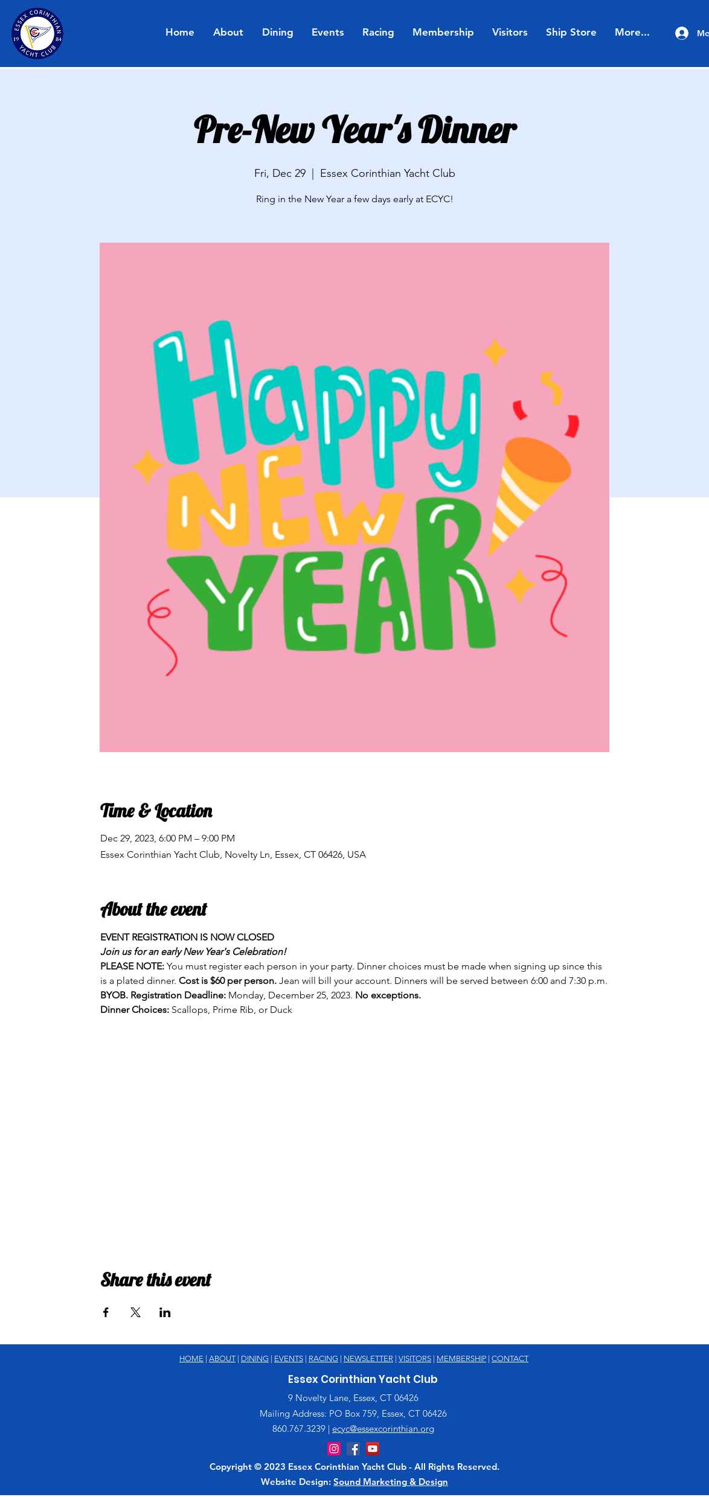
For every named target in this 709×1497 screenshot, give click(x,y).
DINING (255, 1358)
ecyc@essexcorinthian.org (383, 1428)
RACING (323, 1358)
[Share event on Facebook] (106, 1312)
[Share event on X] (135, 1312)
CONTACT (510, 1358)
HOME (191, 1358)
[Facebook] (353, 1448)
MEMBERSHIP (461, 1358)
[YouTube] (372, 1448)
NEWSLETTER (368, 1358)
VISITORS (415, 1358)
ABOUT (222, 1358)
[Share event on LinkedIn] (165, 1312)
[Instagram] (334, 1448)
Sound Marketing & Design (390, 1481)
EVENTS (288, 1358)
